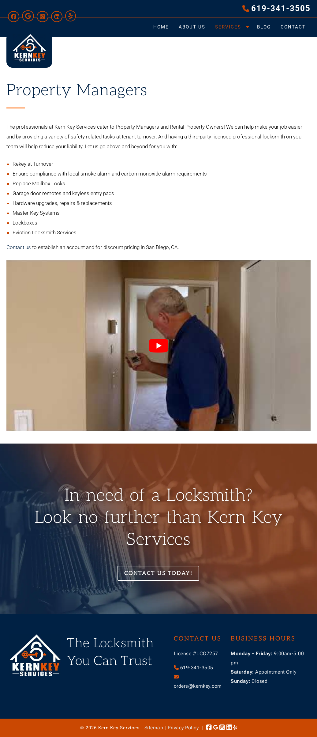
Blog (264, 27)
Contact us (18, 247)
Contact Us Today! (158, 573)
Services (228, 27)
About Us (192, 27)
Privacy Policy (183, 728)
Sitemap (153, 728)
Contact (293, 27)
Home (161, 27)
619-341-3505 (281, 8)
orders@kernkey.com (198, 686)
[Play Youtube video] (158, 345)
